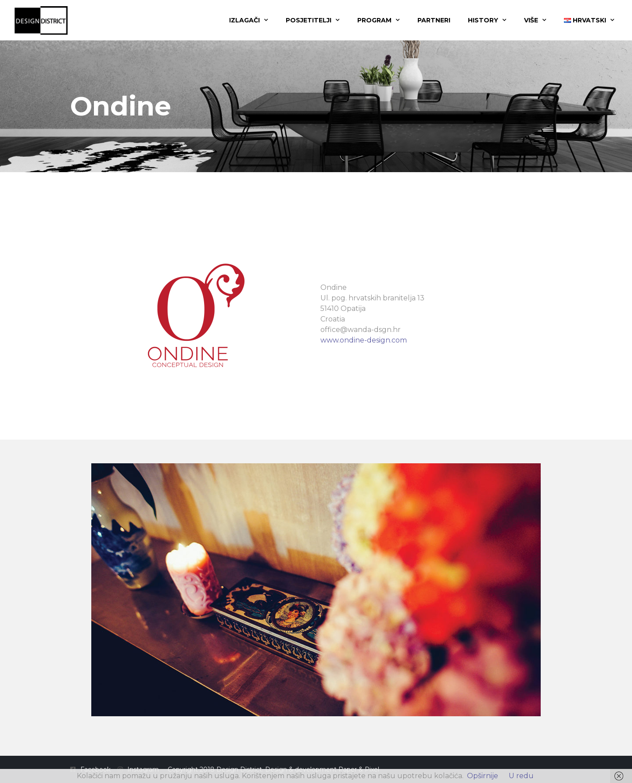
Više (535, 20)
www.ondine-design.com (363, 340)
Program (378, 20)
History (487, 20)
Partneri (433, 20)
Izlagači (248, 20)
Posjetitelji (313, 20)
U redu (521, 776)
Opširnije (482, 776)
